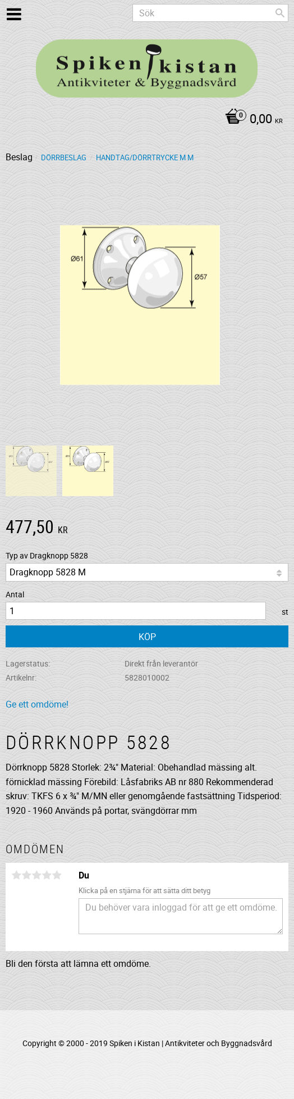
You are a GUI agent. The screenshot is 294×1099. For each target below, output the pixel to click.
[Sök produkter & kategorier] (210, 13)
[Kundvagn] (144, 120)
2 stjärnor (26, 875)
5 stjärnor (57, 875)
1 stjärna (16, 875)
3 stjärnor (36, 875)
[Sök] (280, 12)
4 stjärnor (47, 875)
